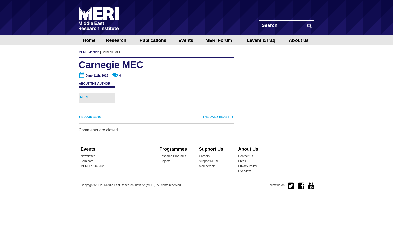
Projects (164, 190)
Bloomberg (91, 146)
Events (185, 40)
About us (299, 40)
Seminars (87, 190)
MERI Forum (218, 40)
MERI (99, 18)
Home (89, 40)
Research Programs (172, 185)
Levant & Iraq (261, 40)
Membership (207, 195)
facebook (301, 214)
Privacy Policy (247, 195)
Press (242, 190)
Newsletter (88, 185)
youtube (311, 214)
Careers (204, 185)
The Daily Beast (216, 146)
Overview (244, 200)
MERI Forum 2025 (93, 195)
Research (116, 40)
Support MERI (208, 190)
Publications (153, 40)
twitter (291, 214)
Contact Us (245, 185)
